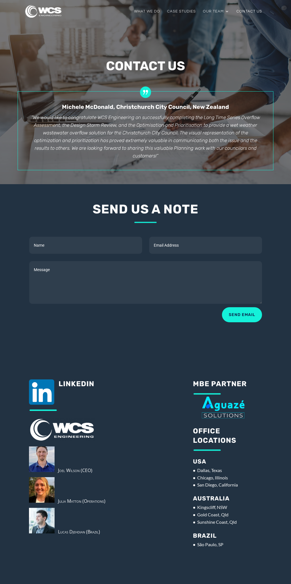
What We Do (147, 11)
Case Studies (181, 11)
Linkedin (76, 384)
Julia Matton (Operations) (80, 501)
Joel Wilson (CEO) (73, 470)
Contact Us (249, 11)
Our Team (213, 11)
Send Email (242, 314)
